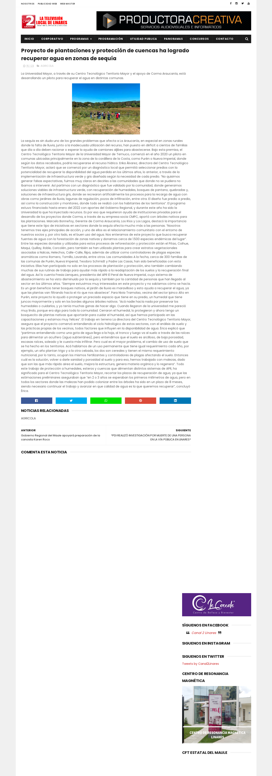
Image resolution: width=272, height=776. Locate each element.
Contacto (225, 39)
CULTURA (30, 687)
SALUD (28, 752)
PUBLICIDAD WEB (47, 3)
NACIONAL (30, 716)
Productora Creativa (135, 770)
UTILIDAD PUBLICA (143, 39)
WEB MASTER (67, 3)
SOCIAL (28, 759)
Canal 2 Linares (203, 223)
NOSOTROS (28, 3)
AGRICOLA (47, 67)
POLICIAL (29, 730)
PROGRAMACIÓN (110, 39)
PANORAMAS (173, 39)
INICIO (29, 39)
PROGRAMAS (79, 39)
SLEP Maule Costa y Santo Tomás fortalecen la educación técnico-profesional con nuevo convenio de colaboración (147, 696)
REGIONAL (30, 745)
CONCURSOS (199, 39)
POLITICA (30, 738)
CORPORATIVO (52, 39)
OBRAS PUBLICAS (34, 723)
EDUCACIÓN (32, 702)
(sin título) (107, 681)
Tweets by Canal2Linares (200, 254)
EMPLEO (29, 709)
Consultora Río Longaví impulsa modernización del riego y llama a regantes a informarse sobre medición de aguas (147, 719)
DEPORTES (30, 694)
